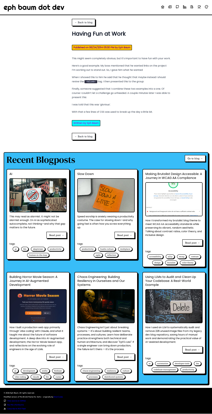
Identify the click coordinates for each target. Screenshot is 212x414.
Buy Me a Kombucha (15, 405)
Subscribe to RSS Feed (16, 409)
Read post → (56, 235)
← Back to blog (84, 22)
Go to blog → (195, 158)
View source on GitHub (16, 401)
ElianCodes (58, 397)
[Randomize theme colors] (206, 7)
